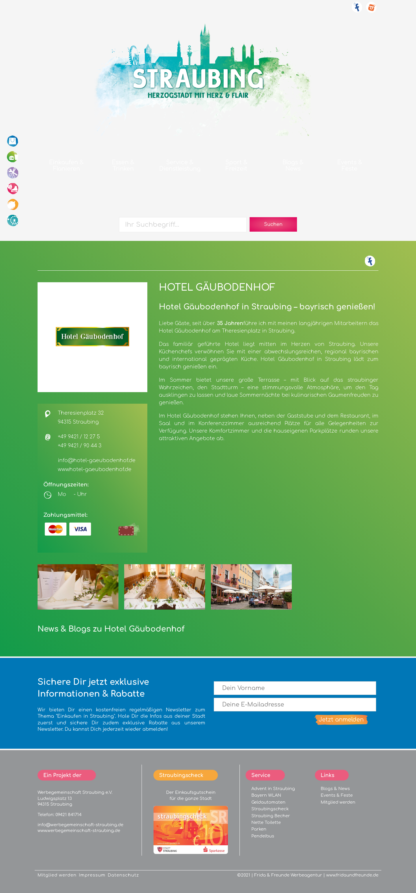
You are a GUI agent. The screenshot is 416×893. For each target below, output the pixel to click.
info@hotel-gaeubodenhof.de (96, 460)
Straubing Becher (270, 815)
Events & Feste (337, 795)
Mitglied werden (338, 802)
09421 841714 (68, 814)
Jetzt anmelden (341, 720)
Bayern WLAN (266, 795)
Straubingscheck (270, 809)
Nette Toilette (266, 822)
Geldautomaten (268, 802)
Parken (258, 829)
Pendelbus (262, 836)
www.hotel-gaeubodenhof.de (94, 469)
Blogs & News (335, 788)
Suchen (273, 224)
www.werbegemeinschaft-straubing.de (79, 830)
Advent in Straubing (273, 788)
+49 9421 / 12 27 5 (79, 437)
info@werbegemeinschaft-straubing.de (80, 824)
